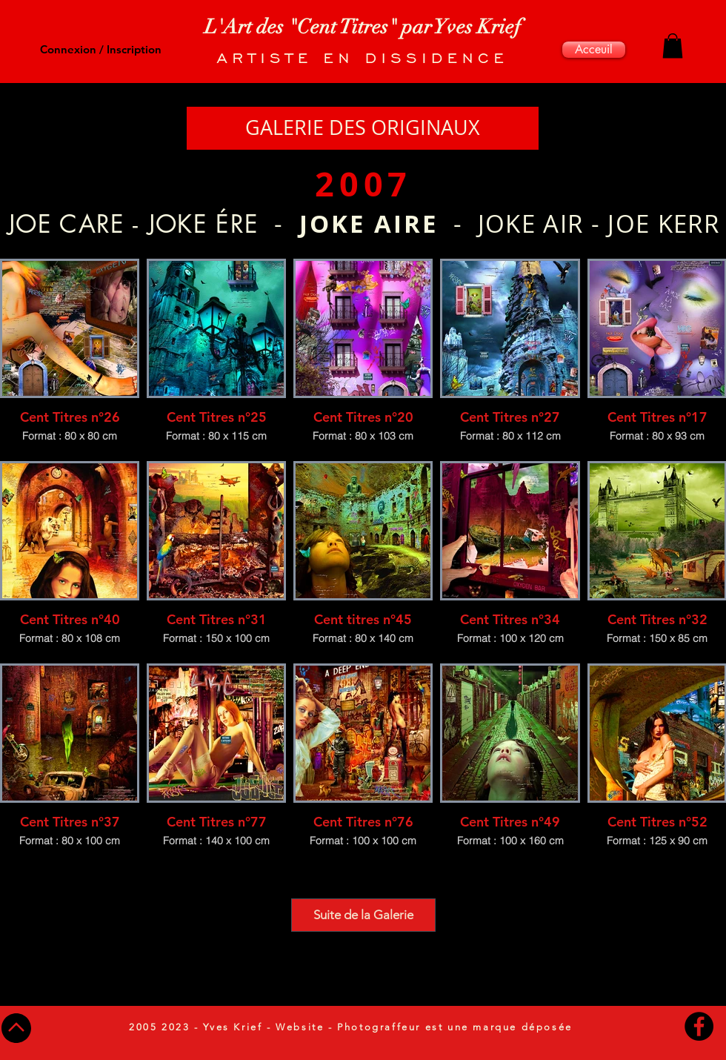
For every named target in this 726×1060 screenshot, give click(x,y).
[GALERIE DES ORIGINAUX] (363, 128)
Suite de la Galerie (363, 914)
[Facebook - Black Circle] (699, 1026)
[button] (672, 45)
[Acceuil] (593, 50)
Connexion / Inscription (100, 49)
